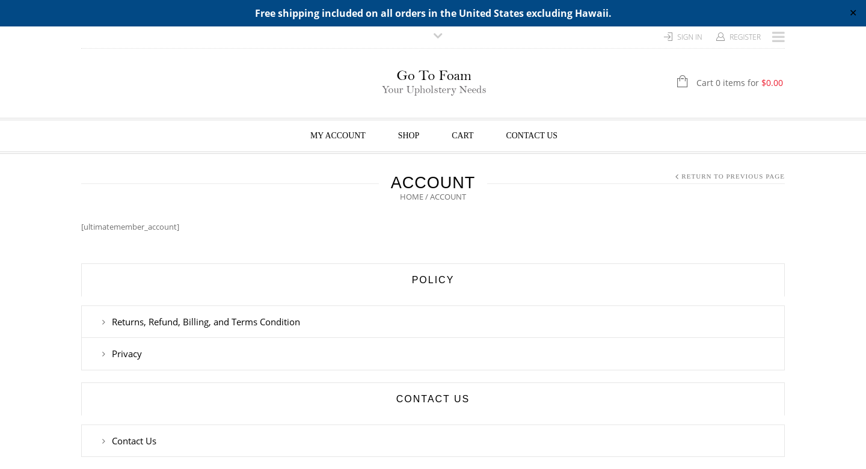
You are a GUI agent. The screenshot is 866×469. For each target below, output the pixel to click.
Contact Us (532, 135)
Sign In (689, 37)
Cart (462, 135)
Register (745, 37)
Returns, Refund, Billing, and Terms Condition (206, 322)
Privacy (127, 354)
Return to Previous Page (733, 176)
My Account (338, 135)
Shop (409, 135)
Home (411, 196)
